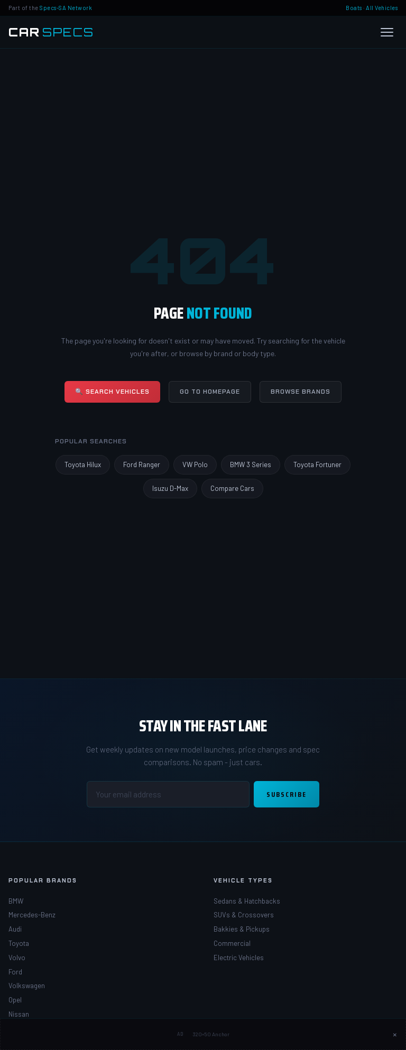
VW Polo (195, 464)
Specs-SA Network (66, 7)
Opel (15, 1000)
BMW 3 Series (250, 464)
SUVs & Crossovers (244, 914)
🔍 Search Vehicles (112, 391)
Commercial (232, 943)
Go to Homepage (210, 391)
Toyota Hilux (82, 464)
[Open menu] (387, 32)
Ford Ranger (141, 464)
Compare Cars (232, 488)
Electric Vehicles (239, 957)
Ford (15, 972)
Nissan (18, 1014)
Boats (354, 7)
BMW (15, 901)
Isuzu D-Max (170, 488)
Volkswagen (26, 985)
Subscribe (286, 794)
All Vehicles (382, 7)
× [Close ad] (395, 1034)
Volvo (16, 957)
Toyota (18, 943)
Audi (15, 929)
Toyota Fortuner (317, 464)
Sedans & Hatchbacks (247, 901)
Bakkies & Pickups (242, 929)
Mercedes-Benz (32, 914)
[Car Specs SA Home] (51, 32)
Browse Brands (300, 391)
